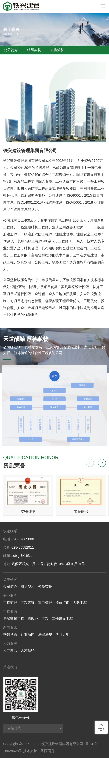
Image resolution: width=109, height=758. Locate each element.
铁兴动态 (10, 634)
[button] (102, 463)
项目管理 (45, 603)
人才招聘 (28, 650)
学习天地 (62, 634)
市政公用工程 (38, 619)
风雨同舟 (47, 751)
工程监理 (10, 603)
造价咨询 (62, 603)
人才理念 (10, 650)
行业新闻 (28, 634)
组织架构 (34, 50)
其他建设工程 (62, 619)
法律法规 (45, 634)
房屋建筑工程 (13, 619)
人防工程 (80, 603)
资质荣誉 (57, 50)
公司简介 (11, 50)
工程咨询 (28, 603)
